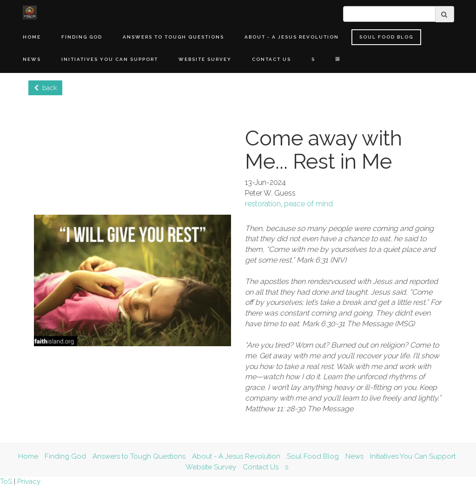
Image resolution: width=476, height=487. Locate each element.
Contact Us (271, 59)
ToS (6, 481)
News (32, 59)
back (45, 88)
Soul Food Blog (386, 36)
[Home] (30, 12)
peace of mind (308, 203)
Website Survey (204, 59)
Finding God (81, 36)
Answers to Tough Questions (173, 36)
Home (32, 36)
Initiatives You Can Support (109, 59)
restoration (263, 203)
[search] (389, 14)
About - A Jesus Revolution (292, 36)
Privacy (28, 481)
